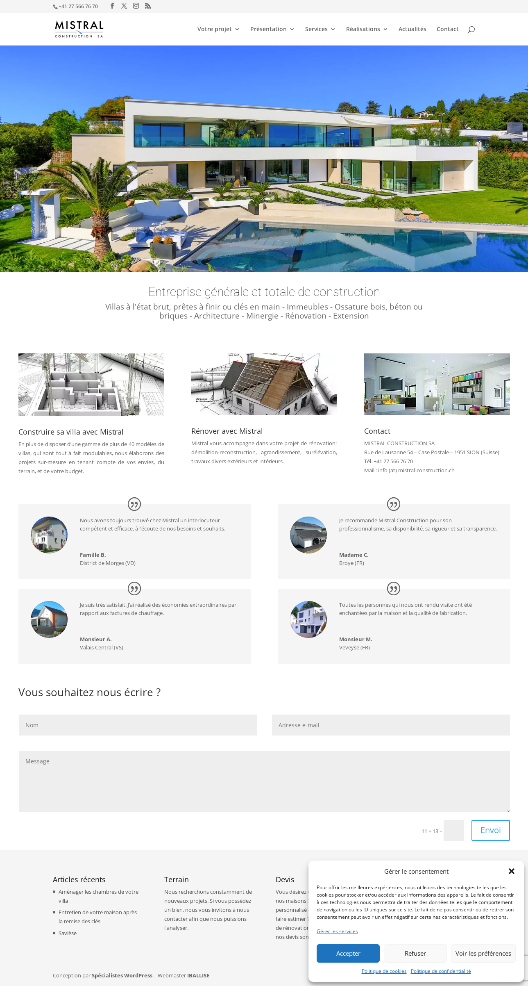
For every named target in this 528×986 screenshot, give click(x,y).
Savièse (68, 933)
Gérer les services (337, 931)
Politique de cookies (384, 971)
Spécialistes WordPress (122, 975)
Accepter (348, 953)
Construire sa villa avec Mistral (71, 432)
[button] (512, 871)
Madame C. (354, 554)
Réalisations (363, 29)
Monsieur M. (355, 639)
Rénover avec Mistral (227, 431)
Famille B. (93, 554)
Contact (448, 29)
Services (316, 29)
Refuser (415, 953)
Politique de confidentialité (441, 971)
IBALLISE (198, 975)
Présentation (268, 29)
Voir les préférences (483, 953)
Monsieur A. (96, 639)
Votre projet (214, 29)
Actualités (412, 29)
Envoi (490, 830)
